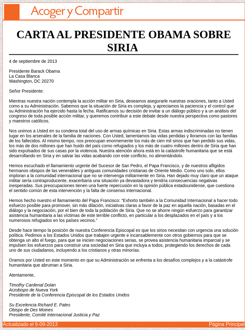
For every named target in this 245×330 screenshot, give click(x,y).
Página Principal (227, 324)
